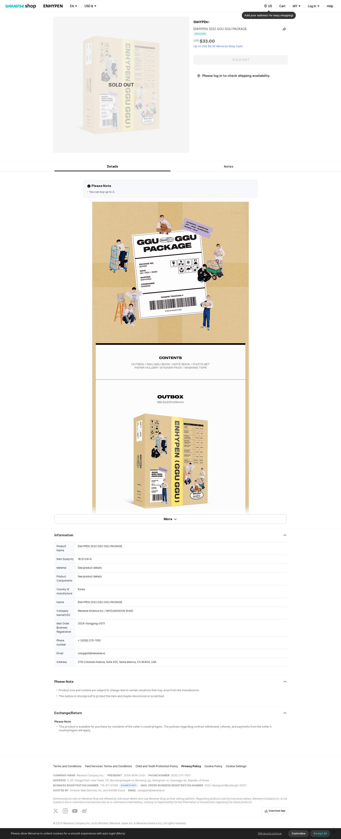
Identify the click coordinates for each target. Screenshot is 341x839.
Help (330, 6)
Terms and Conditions (67, 766)
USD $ (89, 6)
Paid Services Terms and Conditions (108, 766)
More (170, 519)
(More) (120, 833)
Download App (274, 811)
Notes (228, 166)
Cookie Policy (213, 766)
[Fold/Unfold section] (170, 535)
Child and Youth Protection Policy (156, 766)
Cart (282, 6)
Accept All (320, 833)
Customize (298, 833)
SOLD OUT (240, 60)
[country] (268, 6)
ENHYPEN (201, 22)
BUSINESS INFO (128, 785)
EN (72, 6)
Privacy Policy (191, 766)
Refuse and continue (270, 833)
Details (112, 166)
